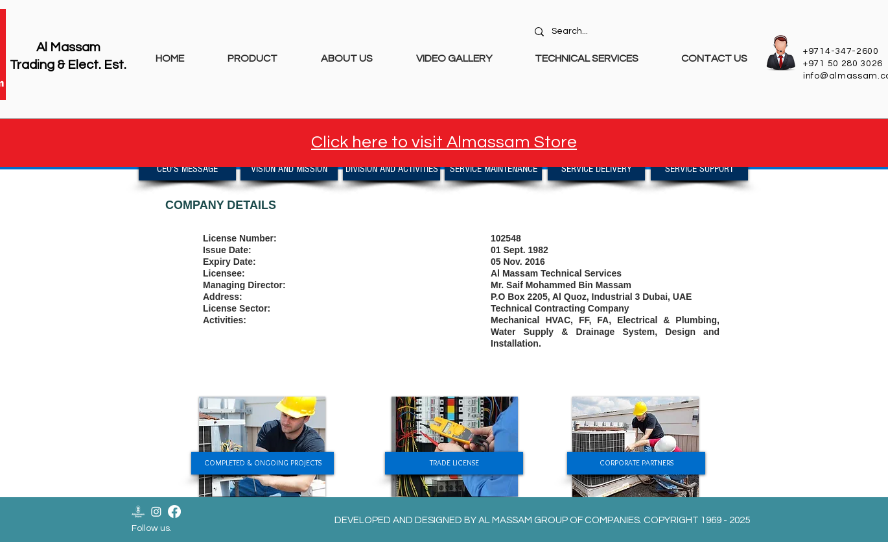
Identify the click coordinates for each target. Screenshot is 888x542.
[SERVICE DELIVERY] (596, 169)
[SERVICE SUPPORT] (699, 169)
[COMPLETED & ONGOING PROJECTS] (262, 463)
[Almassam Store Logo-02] (138, 511)
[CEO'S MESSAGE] (187, 169)
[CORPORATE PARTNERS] (636, 463)
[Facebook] (174, 511)
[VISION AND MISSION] (289, 169)
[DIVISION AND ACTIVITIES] (391, 169)
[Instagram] (156, 511)
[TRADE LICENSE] (454, 463)
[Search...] (643, 31)
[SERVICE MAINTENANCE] (493, 169)
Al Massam (68, 47)
